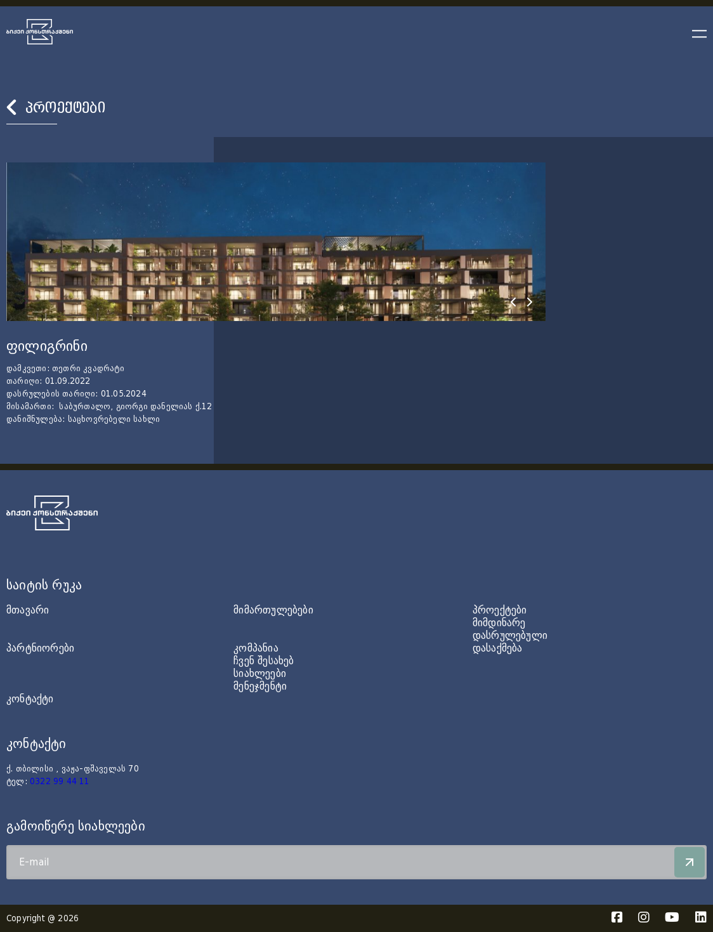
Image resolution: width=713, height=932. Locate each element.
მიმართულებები (273, 610)
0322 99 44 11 (60, 781)
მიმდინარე (499, 623)
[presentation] (513, 302)
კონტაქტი (30, 699)
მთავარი (27, 610)
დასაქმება (498, 648)
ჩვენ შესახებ (263, 661)
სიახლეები (259, 673)
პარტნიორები (40, 648)
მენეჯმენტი (260, 686)
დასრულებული (510, 635)
